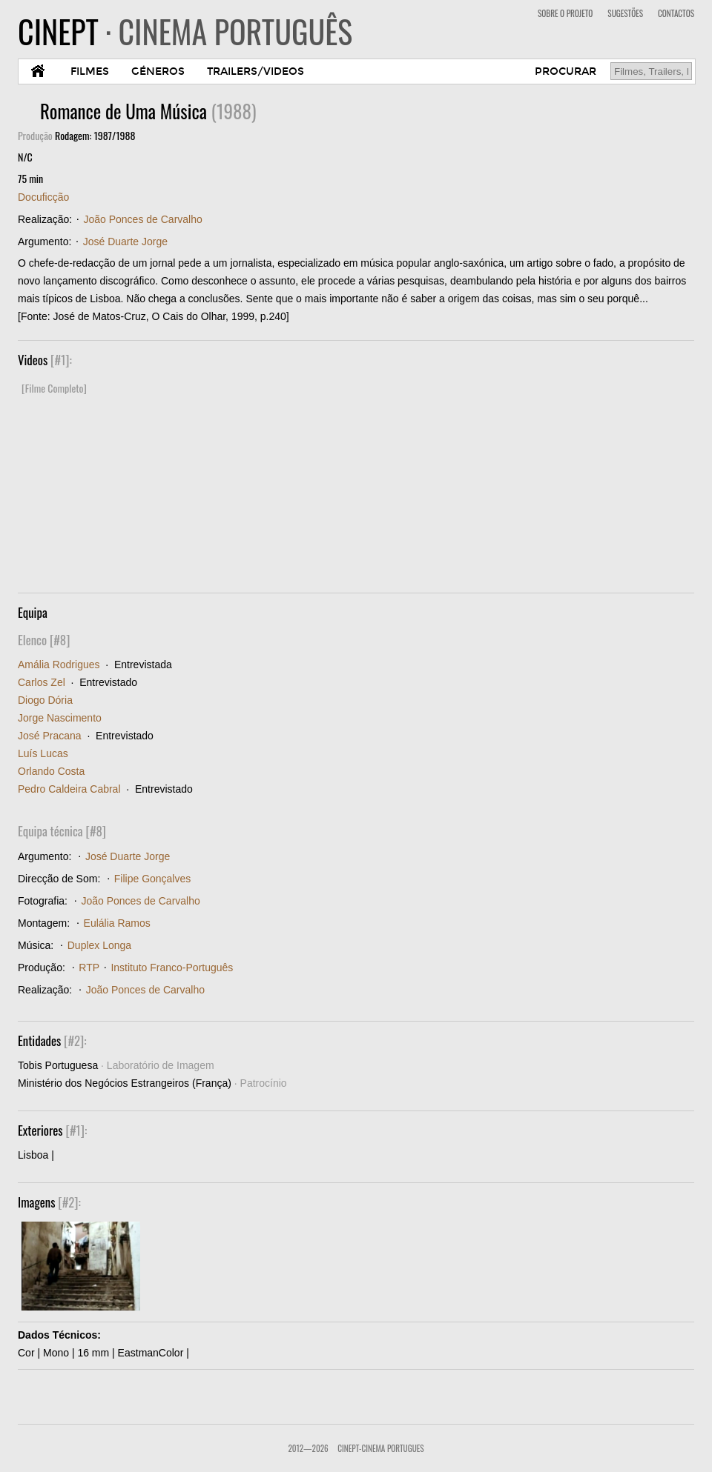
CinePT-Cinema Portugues (380, 1448)
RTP (89, 967)
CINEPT (185, 31)
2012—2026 (308, 1448)
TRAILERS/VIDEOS (255, 71)
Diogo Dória (45, 700)
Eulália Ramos (117, 923)
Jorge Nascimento (60, 718)
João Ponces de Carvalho (142, 219)
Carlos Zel (41, 682)
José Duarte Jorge (125, 241)
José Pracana (50, 736)
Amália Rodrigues (59, 664)
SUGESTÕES (625, 13)
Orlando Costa (51, 771)
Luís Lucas (43, 753)
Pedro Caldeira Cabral (69, 789)
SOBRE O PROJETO (565, 13)
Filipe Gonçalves (152, 879)
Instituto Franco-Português (172, 967)
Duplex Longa (99, 945)
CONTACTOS (676, 13)
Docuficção (43, 197)
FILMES (89, 71)
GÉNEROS (158, 71)
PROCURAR (565, 71)
